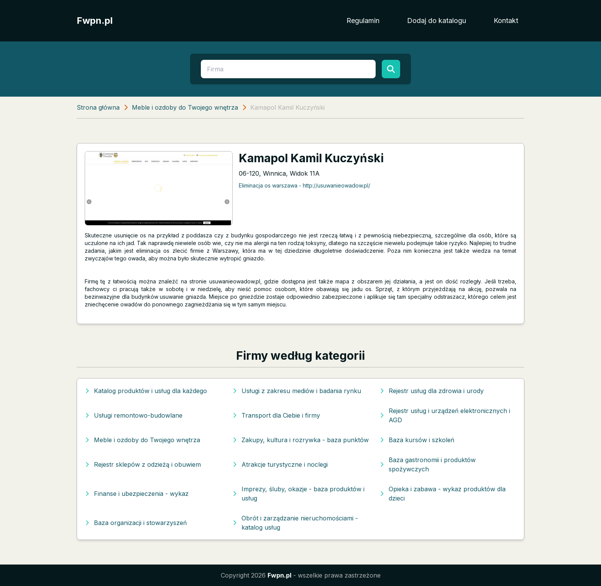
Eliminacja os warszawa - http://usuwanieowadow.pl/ (304, 185)
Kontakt (506, 20)
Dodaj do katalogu (436, 20)
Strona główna (98, 107)
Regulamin (362, 20)
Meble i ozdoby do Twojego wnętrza (185, 107)
